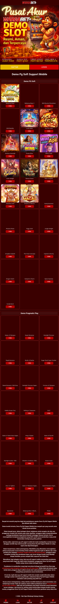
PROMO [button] (6, 601)
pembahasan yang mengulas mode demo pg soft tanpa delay (20, 568)
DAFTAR (14, 67)
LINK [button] (41, 601)
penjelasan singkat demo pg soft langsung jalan (31, 552)
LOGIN (44, 67)
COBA (10, 106)
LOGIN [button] (18, 601)
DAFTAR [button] (29, 601)
